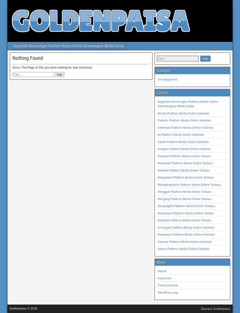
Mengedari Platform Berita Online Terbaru (186, 177)
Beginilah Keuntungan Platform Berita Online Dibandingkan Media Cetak (69, 46)
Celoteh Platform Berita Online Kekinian (184, 120)
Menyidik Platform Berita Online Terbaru (185, 220)
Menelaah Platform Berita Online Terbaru (185, 163)
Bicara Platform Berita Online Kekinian (184, 113)
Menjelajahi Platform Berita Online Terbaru (186, 206)
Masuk (162, 271)
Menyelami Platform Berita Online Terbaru (186, 213)
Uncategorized (167, 79)
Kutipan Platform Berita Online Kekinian (184, 149)
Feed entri (165, 278)
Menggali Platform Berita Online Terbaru (185, 191)
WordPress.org (168, 292)
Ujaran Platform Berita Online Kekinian (184, 249)
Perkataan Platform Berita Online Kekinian (186, 234)
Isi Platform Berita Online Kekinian (181, 134)
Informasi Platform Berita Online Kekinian (186, 127)
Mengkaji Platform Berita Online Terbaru (185, 199)
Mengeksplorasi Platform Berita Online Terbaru (189, 184)
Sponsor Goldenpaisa (215, 309)
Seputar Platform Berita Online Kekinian (185, 242)
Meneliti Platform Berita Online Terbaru (184, 170)
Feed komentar (168, 285)
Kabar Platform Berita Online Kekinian (183, 142)
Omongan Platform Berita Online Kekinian (186, 227)
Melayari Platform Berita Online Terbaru (184, 156)
